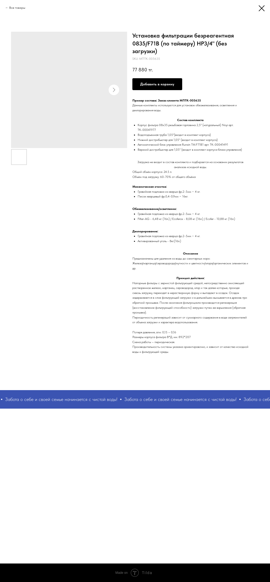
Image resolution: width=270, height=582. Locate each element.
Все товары (17, 8)
